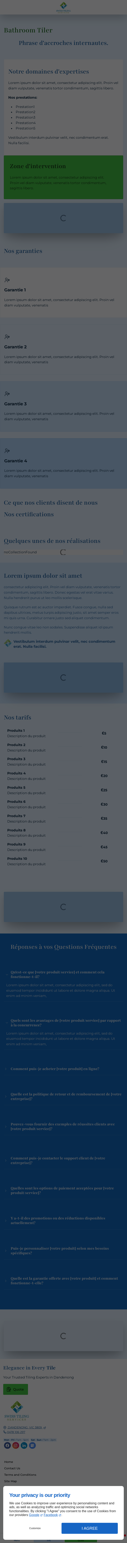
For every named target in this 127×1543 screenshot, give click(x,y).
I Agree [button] (90, 1528)
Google (34, 1515)
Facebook (51, 1515)
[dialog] (63, 1513)
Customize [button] (35, 1528)
